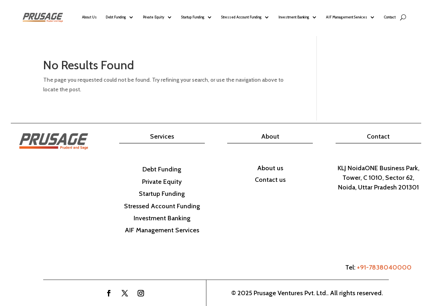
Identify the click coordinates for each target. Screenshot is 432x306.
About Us (89, 17)
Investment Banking (293, 17)
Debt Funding (116, 17)
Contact (390, 17)
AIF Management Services (346, 17)
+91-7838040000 (384, 267)
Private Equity (153, 17)
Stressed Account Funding (241, 17)
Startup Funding (192, 17)
